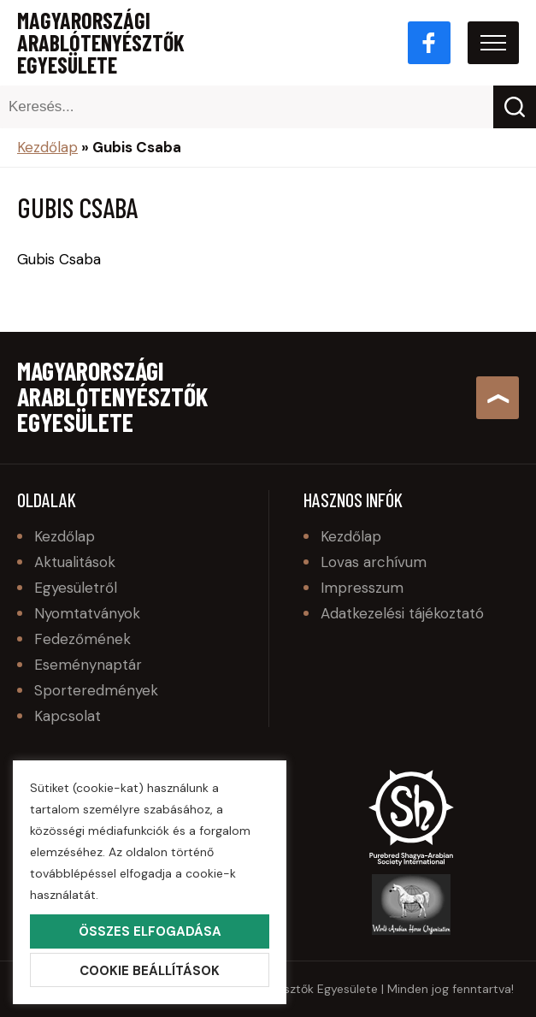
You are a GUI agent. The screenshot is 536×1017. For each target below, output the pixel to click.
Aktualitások (74, 562)
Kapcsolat (67, 716)
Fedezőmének (82, 639)
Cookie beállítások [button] (150, 970)
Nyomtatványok (87, 613)
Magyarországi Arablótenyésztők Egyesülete (101, 42)
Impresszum (362, 587)
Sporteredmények (96, 690)
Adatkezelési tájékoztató (402, 613)
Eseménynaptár (88, 664)
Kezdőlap (47, 147)
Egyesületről (75, 587)
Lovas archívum (374, 562)
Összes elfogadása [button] (150, 931)
